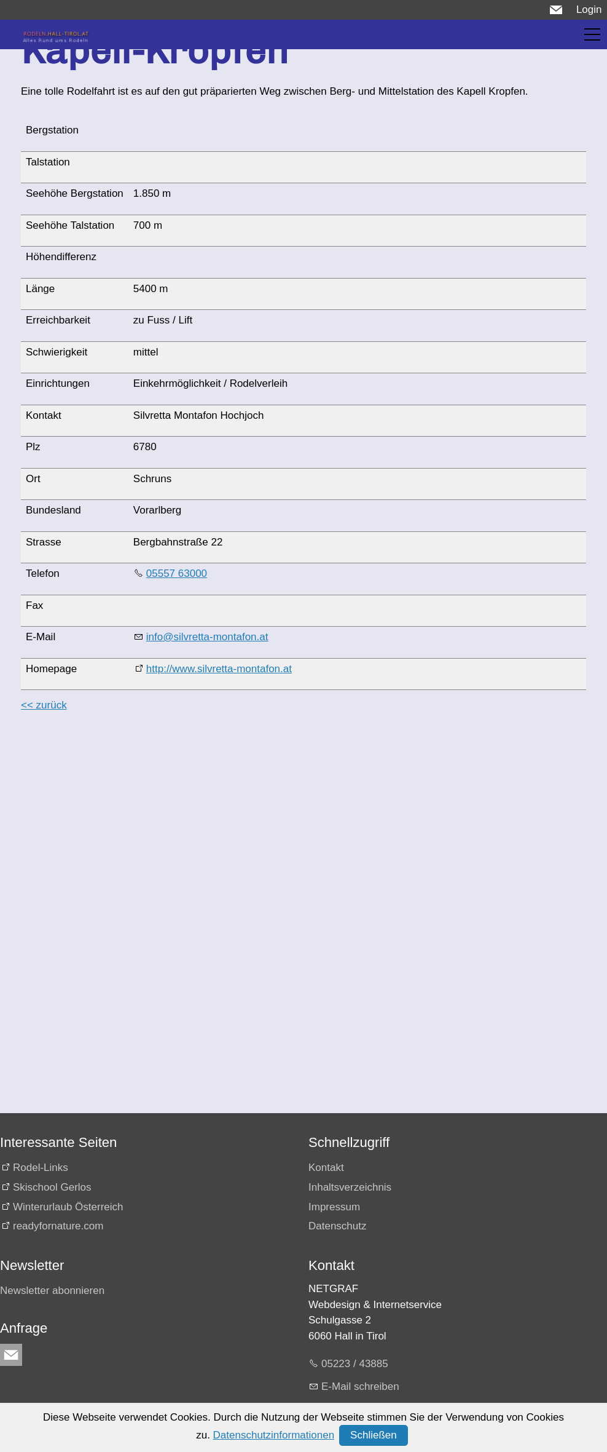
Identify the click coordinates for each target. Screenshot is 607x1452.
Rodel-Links (40, 1167)
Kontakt (326, 1167)
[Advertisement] (301, 810)
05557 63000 (176, 573)
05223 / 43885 (354, 1364)
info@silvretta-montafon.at (207, 637)
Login (589, 9)
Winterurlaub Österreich (68, 1207)
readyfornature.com (58, 1226)
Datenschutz (337, 1226)
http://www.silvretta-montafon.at (219, 669)
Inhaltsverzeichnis (349, 1187)
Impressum (334, 1207)
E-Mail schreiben (360, 1386)
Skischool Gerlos (52, 1187)
